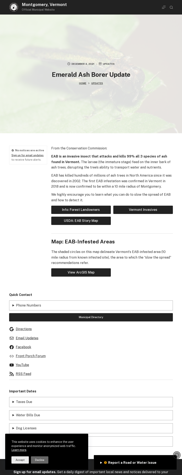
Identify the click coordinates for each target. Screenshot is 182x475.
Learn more (18, 450)
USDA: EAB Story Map (81, 221)
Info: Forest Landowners (81, 210)
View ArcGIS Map (81, 272)
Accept (20, 460)
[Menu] (164, 7)
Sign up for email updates (27, 155)
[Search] (171, 7)
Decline (39, 460)
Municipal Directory (91, 317)
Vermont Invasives (143, 210)
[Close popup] (177, 455)
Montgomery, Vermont (44, 4)
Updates (109, 63)
